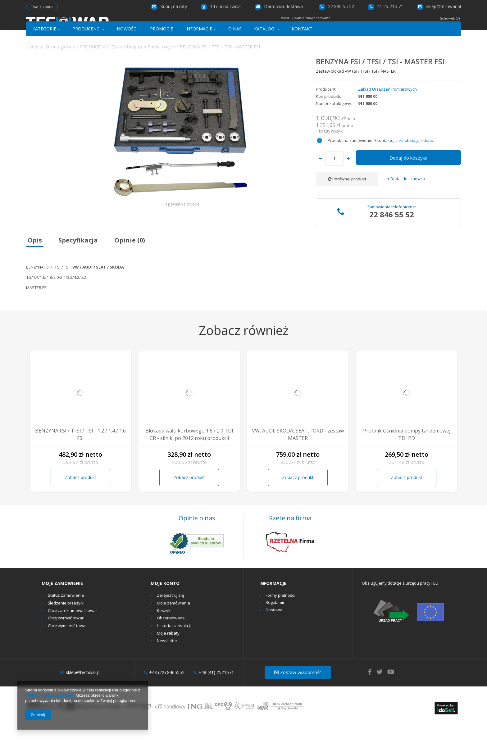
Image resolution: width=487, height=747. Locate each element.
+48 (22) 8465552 (164, 694)
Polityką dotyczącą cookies (49, 695)
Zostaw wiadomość (297, 694)
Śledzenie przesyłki (66, 625)
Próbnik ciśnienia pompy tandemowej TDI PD (406, 456)
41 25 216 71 (385, 6)
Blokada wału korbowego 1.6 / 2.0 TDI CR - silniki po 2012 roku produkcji (189, 456)
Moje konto (165, 605)
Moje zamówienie (62, 605)
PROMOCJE (161, 51)
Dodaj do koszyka (408, 180)
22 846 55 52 (336, 6)
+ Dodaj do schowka (406, 200)
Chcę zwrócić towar (66, 640)
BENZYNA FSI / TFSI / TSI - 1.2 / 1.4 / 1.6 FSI (80, 456)
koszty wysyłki (331, 153)
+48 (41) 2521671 (213, 694)
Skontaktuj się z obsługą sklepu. (404, 162)
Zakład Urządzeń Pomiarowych (143, 69)
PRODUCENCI (86, 51)
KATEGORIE (44, 51)
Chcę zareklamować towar (72, 632)
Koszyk (164, 632)
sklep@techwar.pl (439, 6)
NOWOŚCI (127, 51)
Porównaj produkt (347, 201)
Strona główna (60, 69)
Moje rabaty (168, 655)
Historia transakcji (174, 647)
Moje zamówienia (173, 625)
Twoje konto (42, 7)
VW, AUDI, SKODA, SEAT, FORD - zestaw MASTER (298, 456)
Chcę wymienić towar (67, 647)
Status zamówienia (66, 617)
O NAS (235, 51)
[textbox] (237, 27)
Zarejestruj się (170, 617)
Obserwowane (171, 640)
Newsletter (167, 663)
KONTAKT (302, 51)
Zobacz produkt (80, 499)
